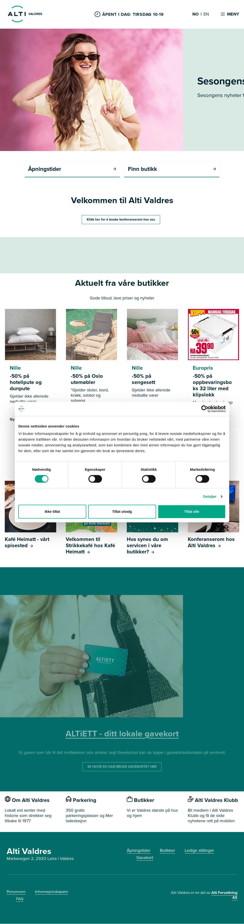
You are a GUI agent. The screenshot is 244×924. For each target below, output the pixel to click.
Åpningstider (138, 851)
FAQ (19, 899)
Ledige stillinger (199, 851)
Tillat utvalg (122, 511)
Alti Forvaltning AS (224, 895)
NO (195, 14)
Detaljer (210, 496)
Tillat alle (191, 511)
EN (206, 14)
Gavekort (144, 858)
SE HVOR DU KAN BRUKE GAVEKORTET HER (122, 766)
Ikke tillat (52, 511)
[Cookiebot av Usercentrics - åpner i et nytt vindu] (205, 408)
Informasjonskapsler (51, 892)
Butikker (167, 851)
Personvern (16, 892)
